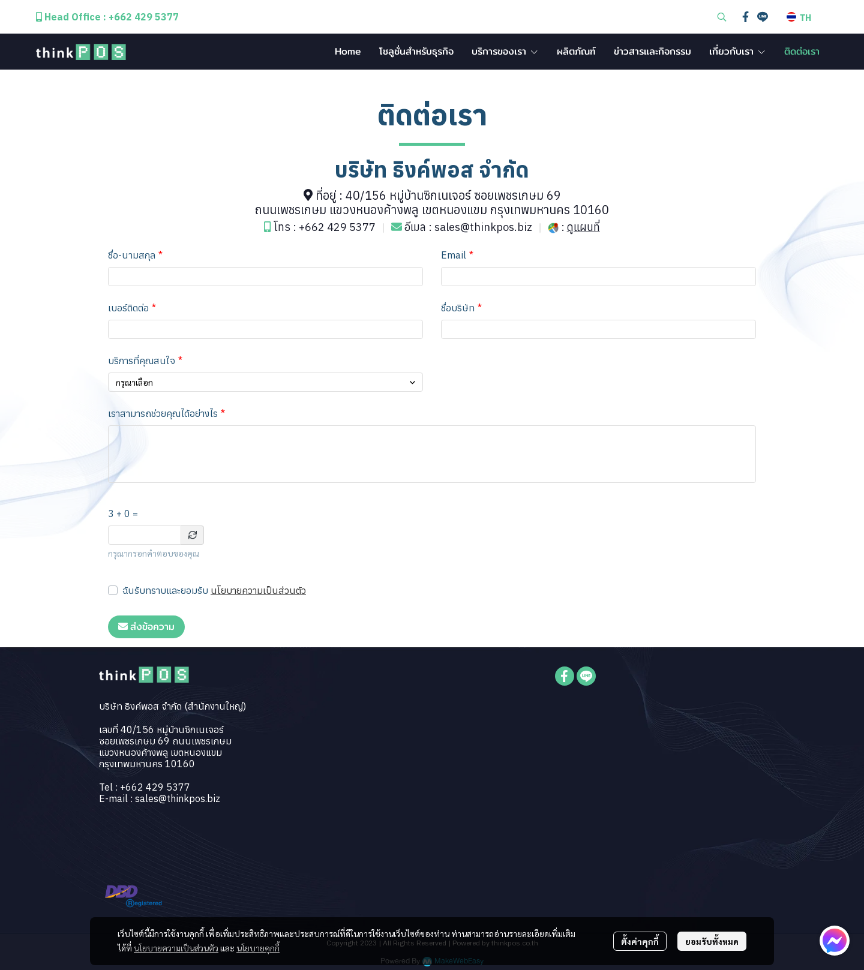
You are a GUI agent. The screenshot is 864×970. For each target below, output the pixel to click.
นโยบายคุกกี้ (258, 947)
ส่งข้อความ (146, 626)
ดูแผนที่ (583, 227)
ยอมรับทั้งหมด (712, 941)
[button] (722, 17)
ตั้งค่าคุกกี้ (640, 941)
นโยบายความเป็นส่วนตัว (258, 590)
